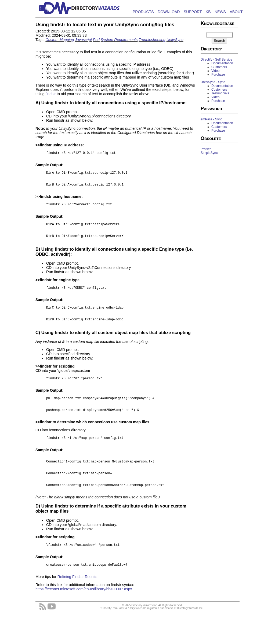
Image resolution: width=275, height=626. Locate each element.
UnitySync (175, 40)
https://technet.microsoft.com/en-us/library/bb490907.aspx (83, 603)
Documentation (222, 63)
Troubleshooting (152, 40)
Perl (96, 40)
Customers (219, 67)
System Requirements (119, 40)
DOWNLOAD (169, 12)
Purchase (218, 74)
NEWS (220, 12)
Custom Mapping (59, 40)
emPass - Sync (211, 119)
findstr (50, 94)
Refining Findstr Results (77, 591)
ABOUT (236, 12)
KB (208, 12)
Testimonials (220, 93)
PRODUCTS (143, 12)
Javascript (83, 40)
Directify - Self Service (216, 59)
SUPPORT (193, 12)
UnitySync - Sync (213, 82)
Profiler (206, 149)
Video (215, 71)
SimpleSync (209, 153)
